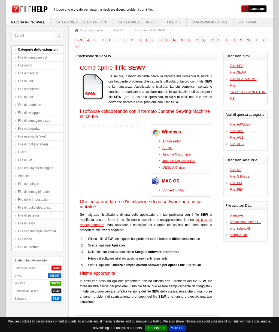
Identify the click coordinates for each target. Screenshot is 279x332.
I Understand (156, 328)
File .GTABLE (240, 176)
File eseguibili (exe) (32, 136)
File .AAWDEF (240, 124)
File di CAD (26, 81)
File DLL (174, 22)
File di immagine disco (34, 121)
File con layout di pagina (35, 168)
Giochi (22, 152)
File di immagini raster (34, 192)
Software (247, 22)
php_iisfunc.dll (240, 228)
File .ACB (237, 144)
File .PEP (237, 189)
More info (177, 328)
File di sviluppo (29, 113)
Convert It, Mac (173, 190)
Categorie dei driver (137, 22)
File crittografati (29, 128)
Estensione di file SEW (149, 30)
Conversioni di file (210, 22)
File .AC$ (236, 137)
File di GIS (25, 160)
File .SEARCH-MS (243, 79)
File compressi (28, 89)
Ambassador (171, 141)
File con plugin (28, 184)
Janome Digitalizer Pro (178, 161)
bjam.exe (236, 215)
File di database (29, 105)
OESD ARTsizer (173, 167)
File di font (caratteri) (33, 144)
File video (25, 239)
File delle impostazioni (34, 200)
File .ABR (237, 131)
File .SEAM (238, 72)
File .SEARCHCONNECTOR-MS (248, 92)
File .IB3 (236, 183)
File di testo (26, 223)
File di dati (25, 97)
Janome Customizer (177, 154)
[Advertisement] (114, 163)
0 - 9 (79, 40)
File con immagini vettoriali (37, 231)
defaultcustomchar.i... (245, 222)
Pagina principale (28, 22)
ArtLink (167, 148)
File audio (25, 65)
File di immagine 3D (32, 57)
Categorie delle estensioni (81, 22)
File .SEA (237, 66)
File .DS (236, 170)
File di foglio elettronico (34, 207)
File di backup (28, 73)
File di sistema (28, 215)
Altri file (23, 176)
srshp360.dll (239, 235)
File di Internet (28, 247)
